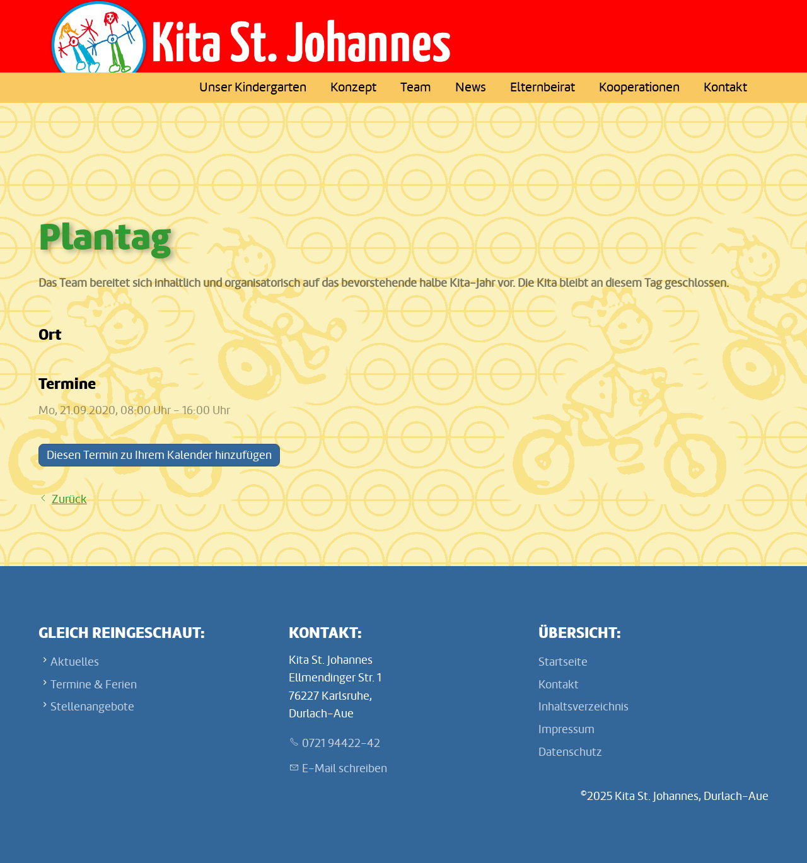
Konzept (353, 87)
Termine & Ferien (93, 685)
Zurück (69, 499)
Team (415, 87)
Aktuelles (74, 662)
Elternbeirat (542, 87)
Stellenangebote (92, 707)
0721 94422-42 (341, 743)
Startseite (563, 662)
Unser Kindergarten (252, 87)
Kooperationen (639, 87)
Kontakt (725, 87)
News (470, 87)
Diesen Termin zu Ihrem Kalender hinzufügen (159, 455)
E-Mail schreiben (344, 768)
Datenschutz (570, 752)
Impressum (566, 729)
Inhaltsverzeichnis (583, 707)
